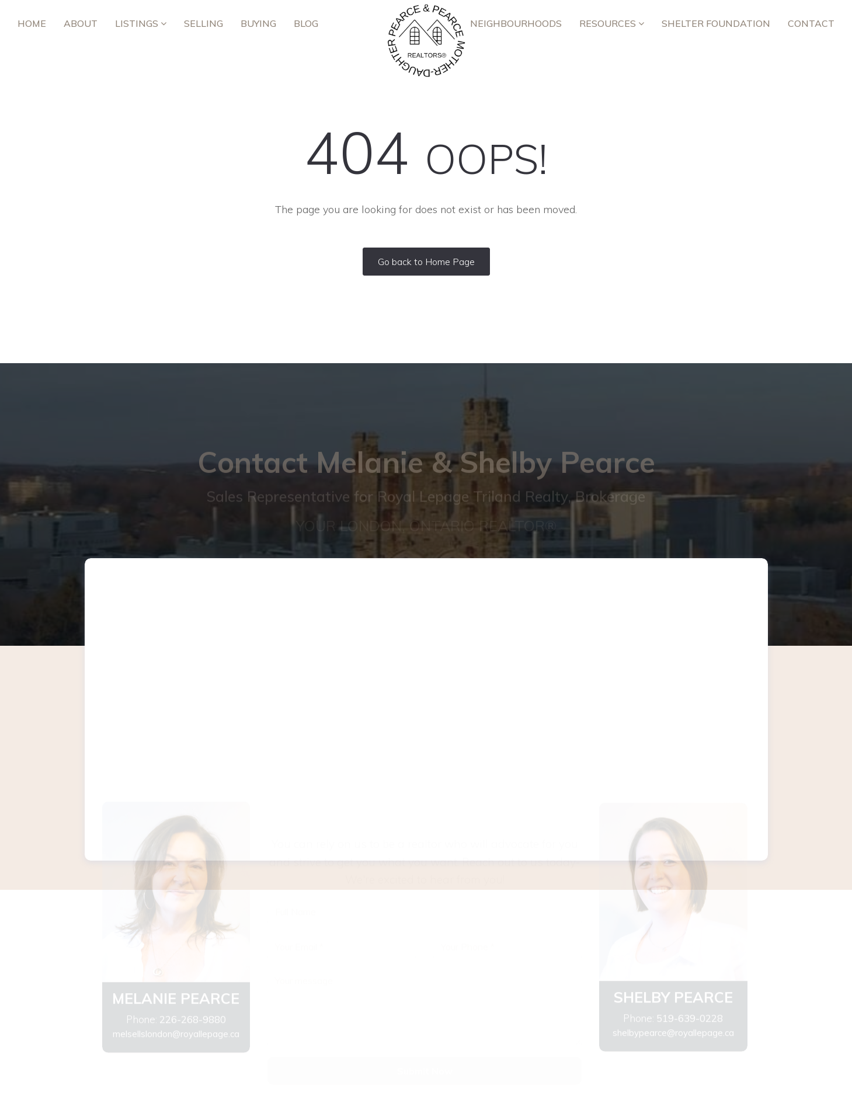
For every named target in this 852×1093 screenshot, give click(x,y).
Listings (140, 23)
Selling (203, 23)
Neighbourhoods (516, 23)
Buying (258, 23)
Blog (306, 23)
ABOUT (81, 23)
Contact (811, 23)
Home (32, 23)
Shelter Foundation (716, 23)
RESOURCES (611, 23)
